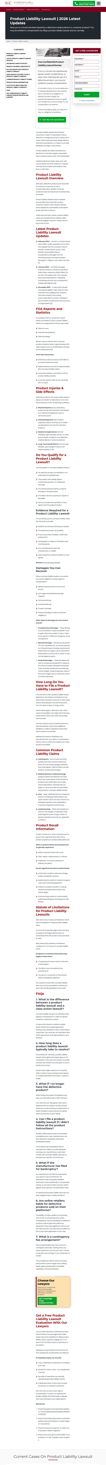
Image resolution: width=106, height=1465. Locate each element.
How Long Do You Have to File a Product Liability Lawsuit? (18, 75)
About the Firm (32, 9)
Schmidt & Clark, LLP (51, 110)
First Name (79, 59)
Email (77, 71)
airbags (57, 765)
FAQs (8, 90)
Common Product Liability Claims (19, 79)
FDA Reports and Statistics (16, 63)
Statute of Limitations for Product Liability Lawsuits (16, 86)
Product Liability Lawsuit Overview (16, 54)
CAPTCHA (78, 89)
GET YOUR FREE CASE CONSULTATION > (46, 1302)
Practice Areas (18, 9)
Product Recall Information (17, 82)
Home (8, 9)
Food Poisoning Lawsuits (51, 563)
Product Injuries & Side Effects (18, 66)
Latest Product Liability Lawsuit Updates (18, 59)
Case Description (81, 83)
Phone (77, 77)
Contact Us (46, 9)
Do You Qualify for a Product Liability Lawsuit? (17, 70)
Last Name (79, 65)
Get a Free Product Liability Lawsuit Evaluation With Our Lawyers (17, 95)
